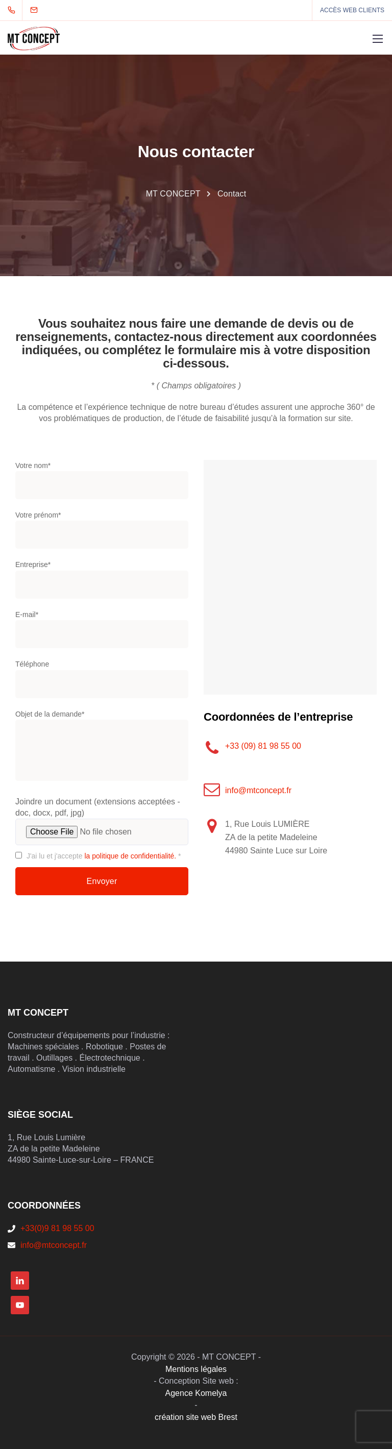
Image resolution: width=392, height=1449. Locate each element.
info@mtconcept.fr (258, 790)
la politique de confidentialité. (130, 856)
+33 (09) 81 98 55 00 (263, 746)
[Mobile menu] (378, 39)
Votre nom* (101, 482)
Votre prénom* (101, 532)
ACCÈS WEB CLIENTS (352, 10)
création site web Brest (196, 1417)
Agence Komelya (196, 1393)
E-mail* (101, 631)
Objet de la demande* (101, 749)
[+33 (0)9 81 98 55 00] (13, 10)
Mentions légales (196, 1369)
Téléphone (101, 681)
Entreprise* (101, 581)
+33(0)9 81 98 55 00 (57, 1228)
